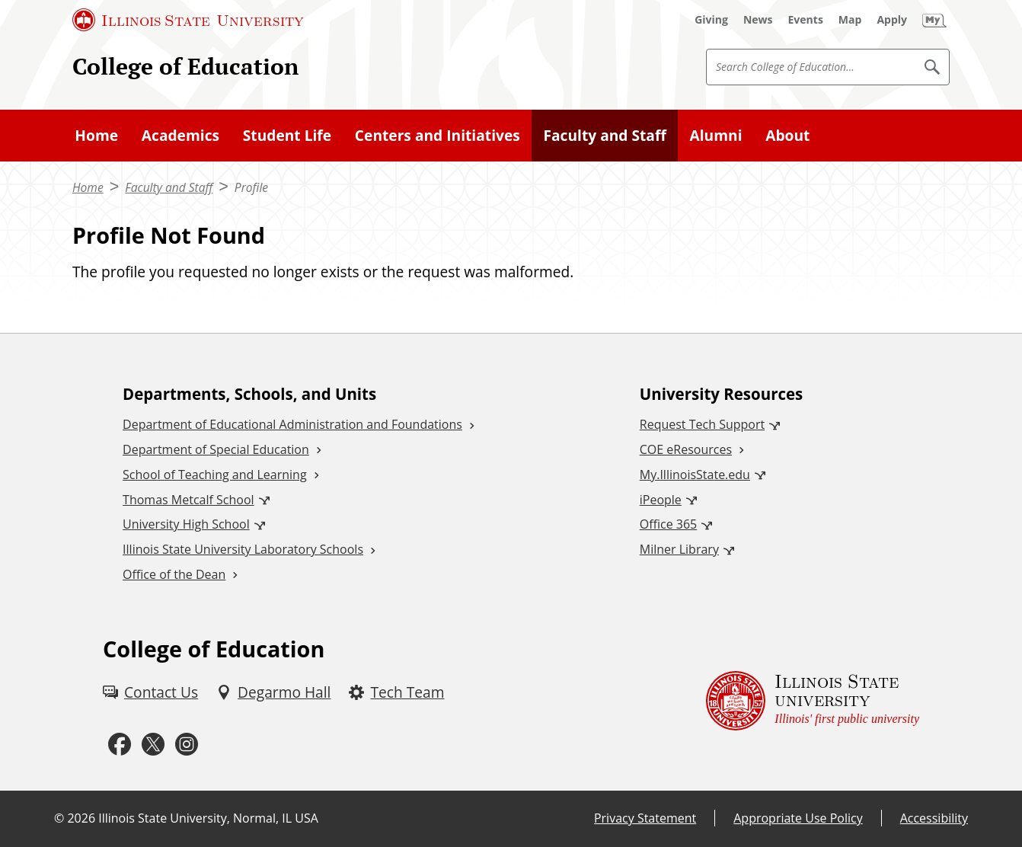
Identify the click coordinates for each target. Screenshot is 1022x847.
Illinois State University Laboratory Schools (243, 549)
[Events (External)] (805, 20)
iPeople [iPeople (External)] (661, 499)
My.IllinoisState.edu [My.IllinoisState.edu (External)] (695, 474)
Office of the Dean (174, 574)
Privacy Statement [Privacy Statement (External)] (645, 818)
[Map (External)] (850, 20)
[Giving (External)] (711, 20)
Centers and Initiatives (437, 135)
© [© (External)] (59, 818)
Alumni (716, 135)
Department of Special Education (216, 449)
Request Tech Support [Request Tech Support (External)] (702, 424)
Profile (251, 187)
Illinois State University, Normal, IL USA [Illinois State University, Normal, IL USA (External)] (208, 818)
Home (96, 135)
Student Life (287, 135)
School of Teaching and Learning (214, 474)
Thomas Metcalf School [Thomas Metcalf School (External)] (188, 499)
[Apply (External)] (891, 20)
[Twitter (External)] (153, 745)
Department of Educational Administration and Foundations (292, 424)
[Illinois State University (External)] (188, 20)
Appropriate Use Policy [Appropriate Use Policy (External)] (797, 818)
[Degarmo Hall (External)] (273, 693)
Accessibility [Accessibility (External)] (934, 818)
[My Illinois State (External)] (934, 20)
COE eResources (686, 449)
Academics (180, 135)
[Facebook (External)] (119, 745)
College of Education (185, 66)
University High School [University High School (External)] (186, 524)
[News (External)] (758, 20)
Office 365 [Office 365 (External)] (669, 524)
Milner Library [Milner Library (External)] (679, 549)
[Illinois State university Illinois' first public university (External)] (812, 700)
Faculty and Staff (604, 135)
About (787, 135)
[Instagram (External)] (186, 745)
